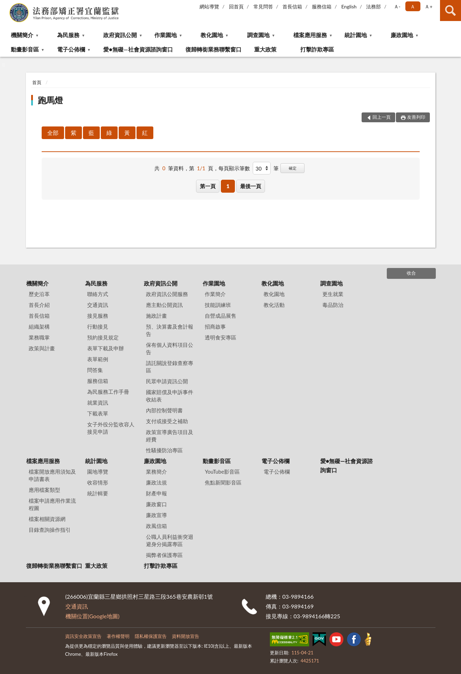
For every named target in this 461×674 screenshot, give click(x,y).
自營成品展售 (220, 315)
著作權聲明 (118, 636)
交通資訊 (97, 305)
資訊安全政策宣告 (83, 636)
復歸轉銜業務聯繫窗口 (214, 49)
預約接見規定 (103, 337)
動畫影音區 (25, 49)
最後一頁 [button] (250, 186)
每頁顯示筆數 (234, 168)
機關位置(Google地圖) (92, 616)
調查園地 (258, 35)
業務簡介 (156, 471)
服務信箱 (321, 6)
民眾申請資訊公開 (167, 381)
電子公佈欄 (71, 49)
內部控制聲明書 (164, 410)
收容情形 (97, 482)
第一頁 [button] (208, 186)
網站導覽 (209, 6)
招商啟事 (215, 326)
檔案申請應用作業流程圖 (52, 504)
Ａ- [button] (397, 6)
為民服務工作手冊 (108, 391)
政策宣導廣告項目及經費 (169, 435)
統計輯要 (97, 493)
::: (5, 5)
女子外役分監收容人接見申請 (110, 428)
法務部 (373, 6)
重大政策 (265, 49)
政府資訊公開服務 (167, 294)
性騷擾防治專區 (164, 450)
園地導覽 (97, 471)
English (349, 6)
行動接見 (97, 326)
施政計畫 (156, 315)
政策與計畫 (42, 348)
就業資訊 (97, 402)
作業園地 (165, 35)
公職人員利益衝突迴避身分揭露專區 (169, 540)
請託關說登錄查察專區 (169, 366)
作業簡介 (215, 294)
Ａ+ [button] (428, 6)
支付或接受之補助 (167, 421)
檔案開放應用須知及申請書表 (52, 475)
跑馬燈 (50, 100)
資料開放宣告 (185, 636)
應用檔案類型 (44, 490)
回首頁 (236, 6)
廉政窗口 (156, 504)
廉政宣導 (156, 515)
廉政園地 (402, 35)
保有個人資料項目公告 (169, 348)
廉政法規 (156, 482)
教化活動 (274, 305)
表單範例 (97, 359)
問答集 (95, 370)
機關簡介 (22, 35)
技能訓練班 (218, 305)
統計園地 (355, 35)
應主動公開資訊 (164, 305)
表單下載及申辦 (105, 348)
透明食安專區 (220, 337)
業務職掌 (39, 337)
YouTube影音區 (222, 471)
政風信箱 (156, 526)
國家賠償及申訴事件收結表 (169, 396)
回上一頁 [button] (381, 117)
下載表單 (97, 413)
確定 (292, 168)
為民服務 (68, 35)
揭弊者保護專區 (164, 555)
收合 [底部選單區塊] (411, 273)
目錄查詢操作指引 (50, 530)
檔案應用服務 (310, 35)
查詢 (450, 10)
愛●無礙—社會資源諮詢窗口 (138, 49)
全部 (52, 132)
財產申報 (156, 493)
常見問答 (263, 6)
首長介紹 (39, 305)
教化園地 (212, 35)
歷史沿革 (39, 294)
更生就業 (332, 294)
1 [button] (228, 186)
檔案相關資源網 (47, 519)
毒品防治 (332, 305)
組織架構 (39, 326)
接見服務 (97, 315)
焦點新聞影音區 (223, 482)
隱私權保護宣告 (151, 636)
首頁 (36, 82)
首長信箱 (292, 6)
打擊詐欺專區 (317, 49)
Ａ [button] (412, 6)
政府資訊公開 (120, 35)
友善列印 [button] (416, 117)
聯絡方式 (97, 294)
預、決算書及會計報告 (169, 330)
